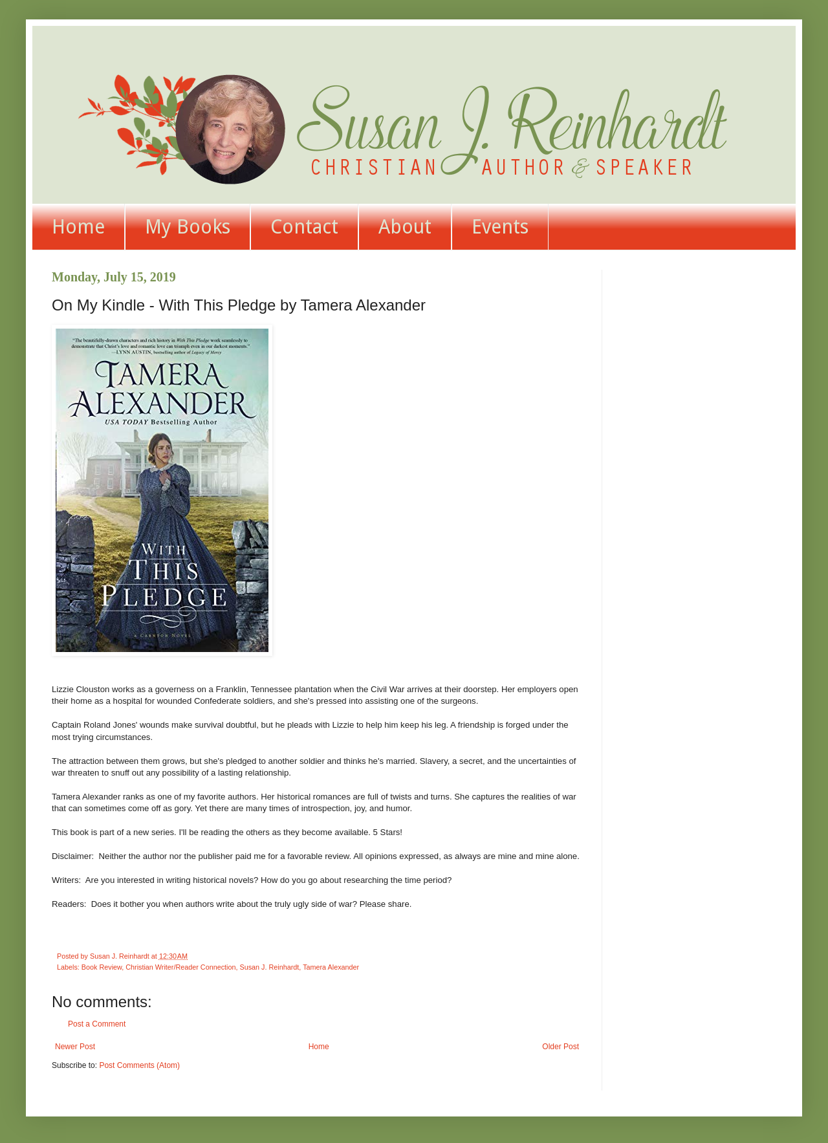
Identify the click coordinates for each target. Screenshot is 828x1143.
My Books (187, 226)
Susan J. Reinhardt (269, 967)
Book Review (102, 967)
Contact (304, 226)
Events (500, 226)
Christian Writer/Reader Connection (180, 967)
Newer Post (75, 1046)
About (404, 226)
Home (78, 226)
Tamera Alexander (331, 967)
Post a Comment (96, 1024)
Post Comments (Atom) (139, 1065)
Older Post (560, 1046)
